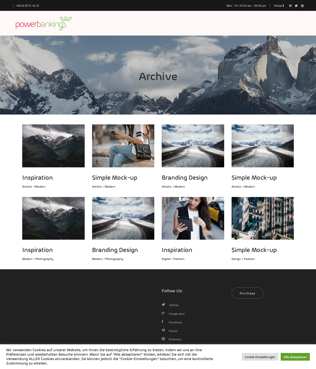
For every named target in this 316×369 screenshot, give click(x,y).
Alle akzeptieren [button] (295, 357)
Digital (166, 259)
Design (236, 259)
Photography (44, 259)
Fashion (179, 259)
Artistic (27, 186)
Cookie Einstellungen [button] (260, 357)
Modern (40, 186)
